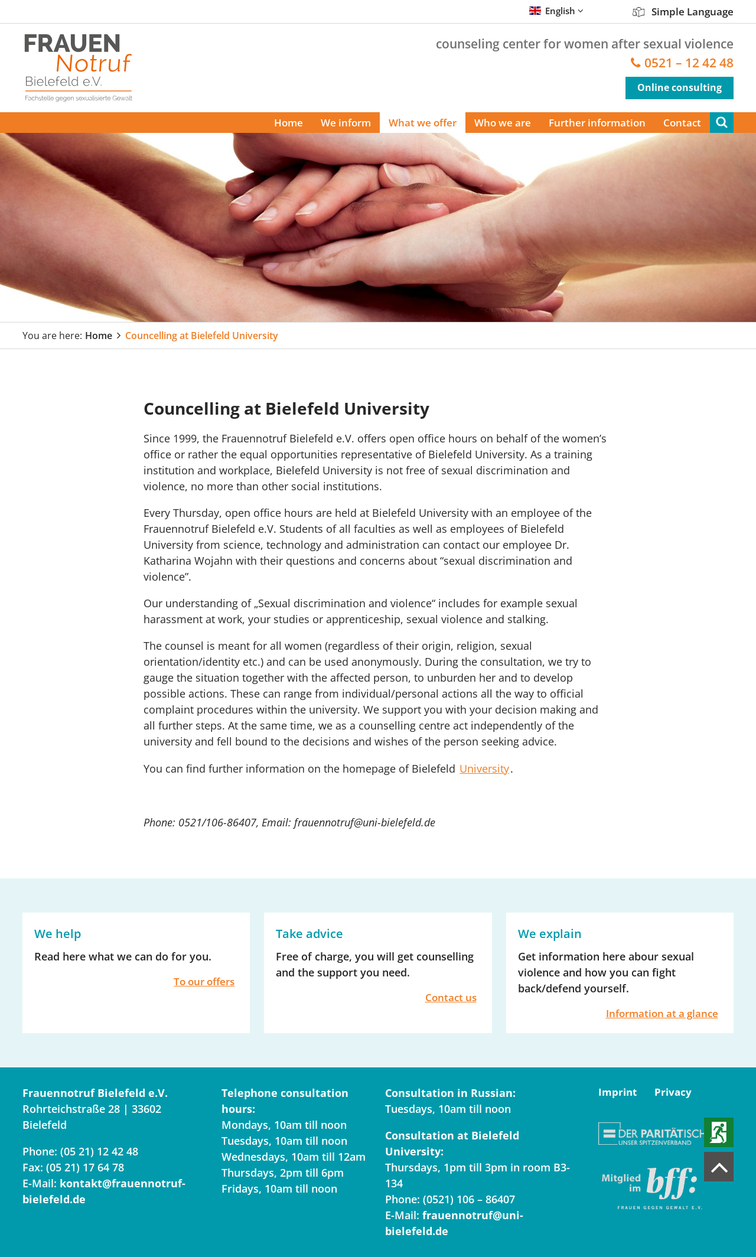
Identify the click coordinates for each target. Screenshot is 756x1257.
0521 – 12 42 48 (689, 63)
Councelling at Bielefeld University (201, 335)
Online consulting (679, 87)
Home (288, 122)
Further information (597, 122)
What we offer (423, 122)
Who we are (502, 122)
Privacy (673, 1092)
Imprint (617, 1092)
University (484, 768)
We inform (346, 122)
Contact (682, 122)
